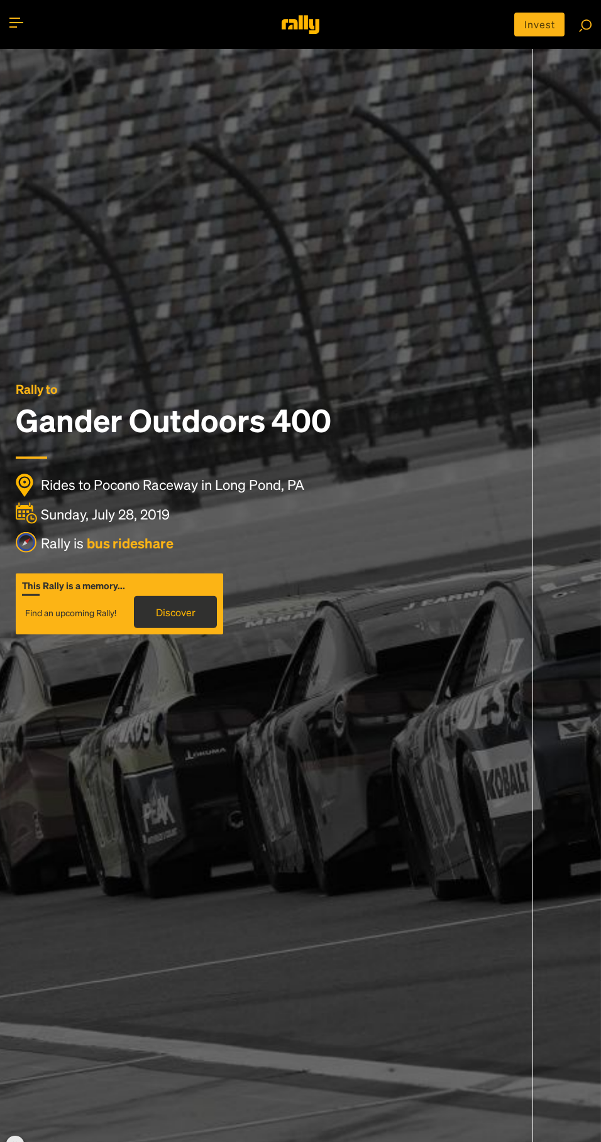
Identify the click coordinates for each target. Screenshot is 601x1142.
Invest (539, 24)
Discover (176, 612)
